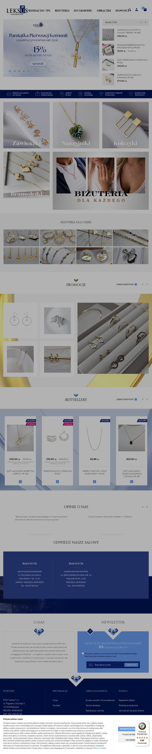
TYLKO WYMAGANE (131, 734)
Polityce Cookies (99, 748)
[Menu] (147, 722)
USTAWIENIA (132, 740)
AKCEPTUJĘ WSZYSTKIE (131, 729)
